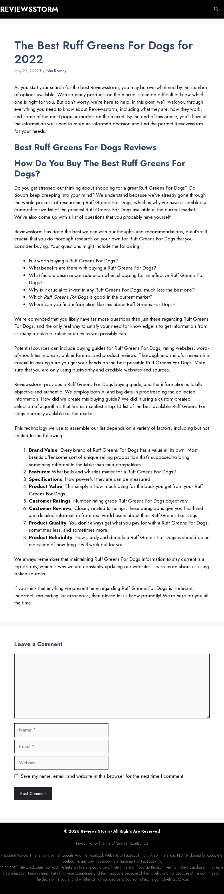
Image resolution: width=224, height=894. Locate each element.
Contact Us (139, 843)
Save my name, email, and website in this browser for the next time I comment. (103, 776)
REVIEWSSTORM (29, 9)
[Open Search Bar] (216, 9)
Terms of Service (114, 843)
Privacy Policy (87, 843)
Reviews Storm (95, 831)
